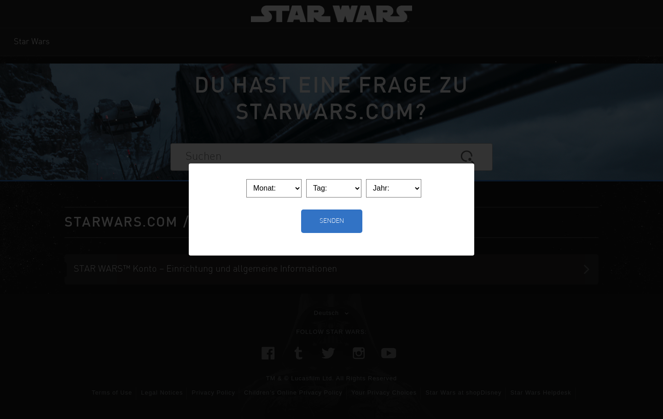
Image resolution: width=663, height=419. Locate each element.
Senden (332, 221)
